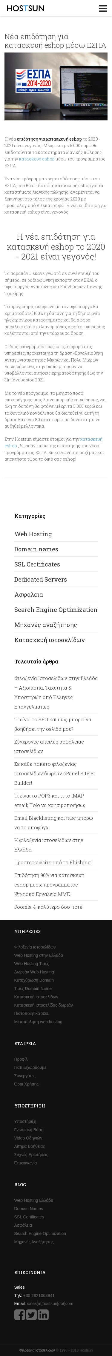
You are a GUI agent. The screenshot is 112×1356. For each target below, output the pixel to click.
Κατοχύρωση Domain (34, 980)
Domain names (36, 549)
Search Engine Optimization (56, 609)
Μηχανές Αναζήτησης (34, 1241)
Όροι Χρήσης (26, 1084)
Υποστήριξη (25, 1121)
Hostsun (25, 8)
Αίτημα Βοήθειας (29, 1146)
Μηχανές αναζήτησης (45, 624)
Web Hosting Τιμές (31, 963)
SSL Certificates (37, 564)
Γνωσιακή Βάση (29, 1129)
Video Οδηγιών (28, 1138)
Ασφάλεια (28, 594)
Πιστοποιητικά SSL (31, 1013)
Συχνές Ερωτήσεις (31, 1154)
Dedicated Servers (40, 579)
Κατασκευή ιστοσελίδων (49, 640)
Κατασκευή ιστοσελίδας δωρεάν (43, 1005)
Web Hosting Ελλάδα (33, 1200)
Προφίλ (21, 1059)
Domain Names (28, 1208)
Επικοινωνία (25, 1163)
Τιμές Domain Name (33, 988)
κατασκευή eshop (37, 159)
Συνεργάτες (25, 1075)
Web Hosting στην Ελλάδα (38, 955)
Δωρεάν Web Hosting (34, 972)
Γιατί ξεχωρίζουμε (30, 1067)
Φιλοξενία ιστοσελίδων (35, 947)
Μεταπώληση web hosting (38, 1021)
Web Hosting (33, 534)
